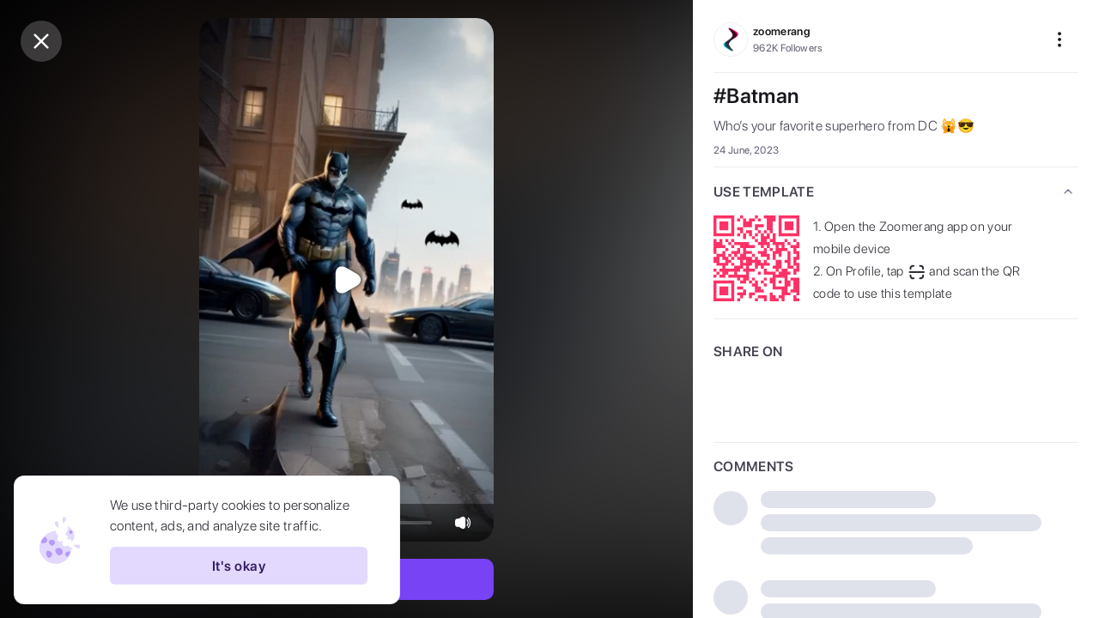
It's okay (238, 566)
